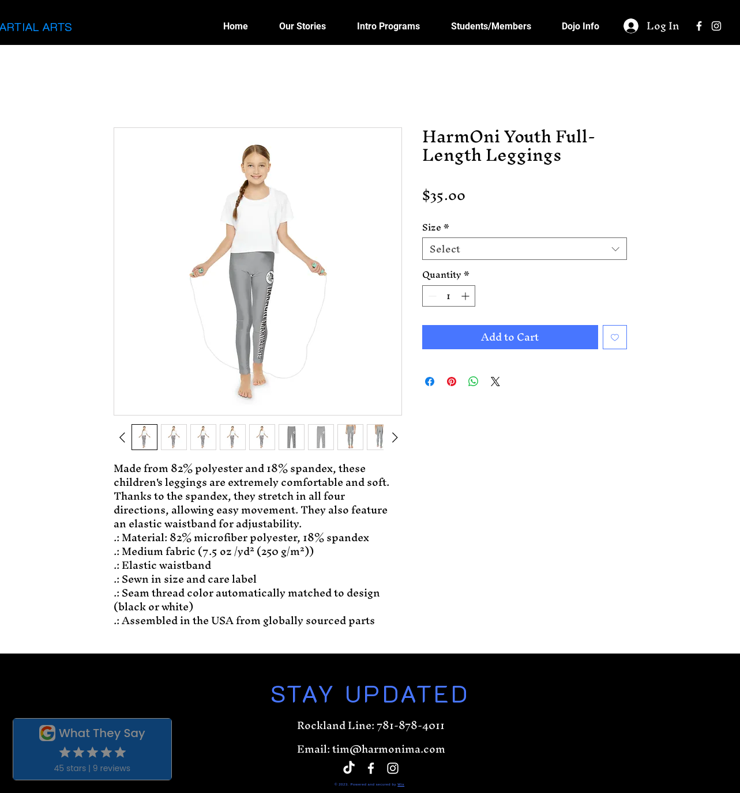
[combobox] (524, 248)
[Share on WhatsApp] (473, 381)
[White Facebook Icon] (699, 26)
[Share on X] (495, 381)
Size (435, 227)
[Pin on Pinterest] (452, 381)
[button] (490, 26)
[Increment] (466, 296)
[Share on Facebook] (430, 381)
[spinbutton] (448, 296)
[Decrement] (431, 296)
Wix (400, 784)
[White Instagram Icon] (716, 26)
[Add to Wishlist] (615, 337)
